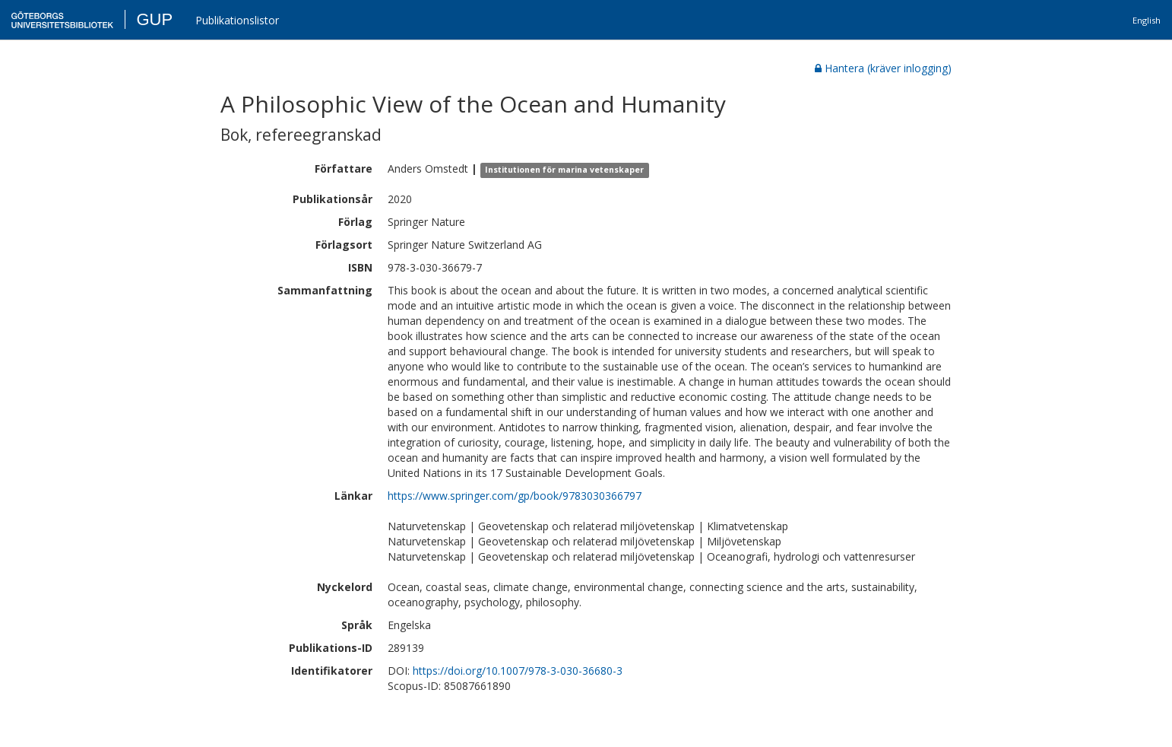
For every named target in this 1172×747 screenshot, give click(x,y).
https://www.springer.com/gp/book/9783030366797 (514, 495)
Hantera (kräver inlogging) (883, 68)
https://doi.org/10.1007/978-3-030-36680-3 (517, 670)
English (1146, 20)
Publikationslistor (237, 20)
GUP (154, 19)
